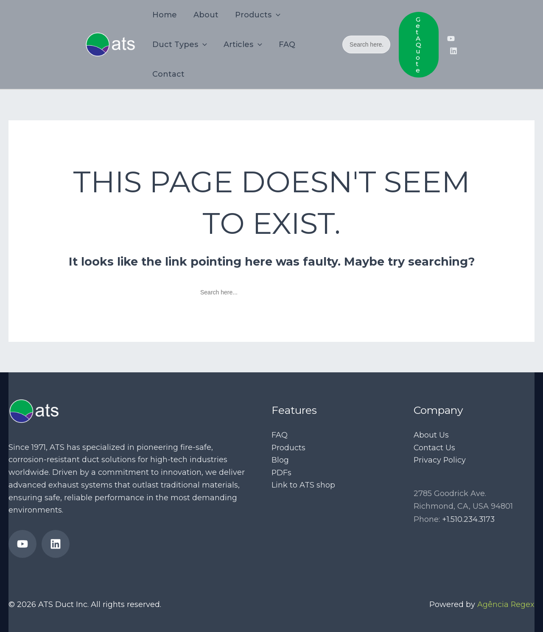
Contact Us (435, 447)
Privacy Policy (440, 460)
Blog (280, 460)
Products (289, 447)
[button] (418, 44)
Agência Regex (506, 604)
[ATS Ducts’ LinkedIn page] (453, 51)
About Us (431, 434)
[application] (273, 15)
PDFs (282, 472)
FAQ (280, 434)
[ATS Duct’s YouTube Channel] (451, 38)
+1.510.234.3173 (469, 519)
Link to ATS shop (303, 485)
